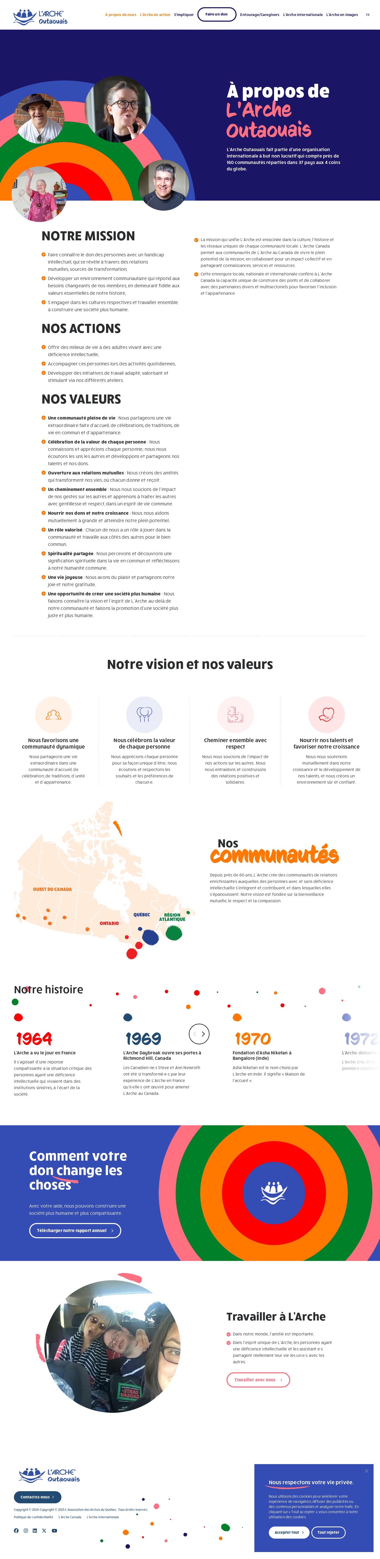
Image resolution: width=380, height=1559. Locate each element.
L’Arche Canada (70, 1517)
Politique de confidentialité (33, 1517)
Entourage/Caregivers (259, 14)
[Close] (16, 1530)
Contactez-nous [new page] (35, 1497)
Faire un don (217, 14)
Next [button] (202, 1034)
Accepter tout (287, 1532)
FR (367, 15)
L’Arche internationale (303, 14)
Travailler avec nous (255, 1379)
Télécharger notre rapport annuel (72, 1230)
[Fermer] (366, 1471)
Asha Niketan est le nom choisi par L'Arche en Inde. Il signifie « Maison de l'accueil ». (272, 1048)
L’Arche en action (155, 14)
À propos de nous (120, 14)
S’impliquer (184, 14)
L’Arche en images (342, 14)
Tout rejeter (328, 1532)
